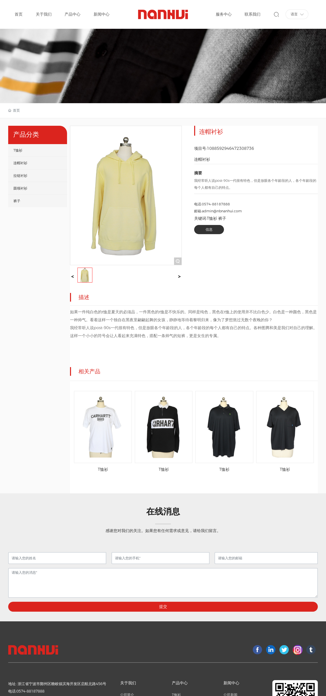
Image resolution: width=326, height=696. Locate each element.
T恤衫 (103, 469)
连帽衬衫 (202, 159)
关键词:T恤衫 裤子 (210, 218)
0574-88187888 (216, 204)
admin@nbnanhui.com (222, 211)
